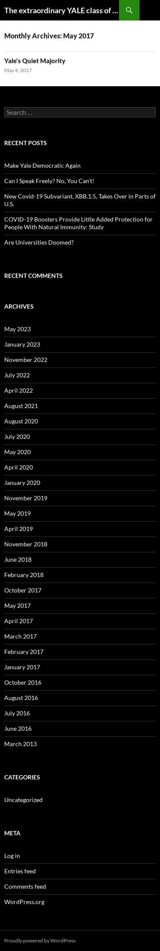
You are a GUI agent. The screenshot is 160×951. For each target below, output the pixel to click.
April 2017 (18, 620)
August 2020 (21, 421)
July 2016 (17, 713)
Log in (12, 855)
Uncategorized (23, 799)
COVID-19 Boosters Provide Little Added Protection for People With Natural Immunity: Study (78, 223)
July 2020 (17, 436)
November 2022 (25, 359)
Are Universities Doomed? (39, 242)
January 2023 (22, 344)
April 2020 (18, 467)
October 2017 (22, 590)
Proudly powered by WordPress (40, 940)
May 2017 (17, 605)
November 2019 (25, 498)
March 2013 (20, 743)
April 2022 (18, 390)
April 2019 (18, 528)
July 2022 (17, 375)
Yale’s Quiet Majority (34, 60)
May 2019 (17, 513)
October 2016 (22, 682)
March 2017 (20, 636)
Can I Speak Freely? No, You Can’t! (49, 180)
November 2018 (25, 544)
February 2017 (24, 651)
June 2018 (18, 559)
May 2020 (17, 451)
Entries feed (20, 871)
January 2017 (22, 667)
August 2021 (21, 405)
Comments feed (25, 886)
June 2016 (18, 728)
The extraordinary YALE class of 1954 (61, 10)
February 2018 (24, 574)
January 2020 (22, 482)
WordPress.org (24, 901)
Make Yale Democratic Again (42, 165)
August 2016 (21, 697)
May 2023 (17, 329)
